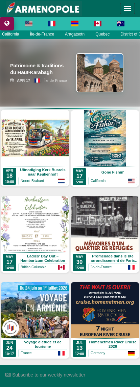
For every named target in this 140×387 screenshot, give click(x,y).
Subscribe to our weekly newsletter (45, 375)
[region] (70, 73)
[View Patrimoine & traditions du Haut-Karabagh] (39, 70)
